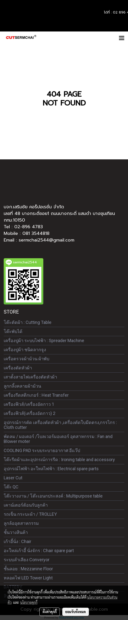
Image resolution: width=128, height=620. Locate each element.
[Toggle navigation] (121, 38)
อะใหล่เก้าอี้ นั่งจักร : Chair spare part (39, 550)
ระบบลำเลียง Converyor (26, 559)
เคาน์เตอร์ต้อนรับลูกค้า (26, 505)
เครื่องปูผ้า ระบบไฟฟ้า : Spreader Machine (44, 340)
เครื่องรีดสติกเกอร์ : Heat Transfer (36, 395)
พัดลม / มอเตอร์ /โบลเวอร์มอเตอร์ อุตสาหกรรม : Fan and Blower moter (58, 439)
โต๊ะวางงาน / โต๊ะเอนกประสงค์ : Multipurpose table (53, 496)
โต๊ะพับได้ (13, 331)
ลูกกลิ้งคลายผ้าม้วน (22, 386)
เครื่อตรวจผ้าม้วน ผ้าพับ (26, 358)
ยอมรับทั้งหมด (75, 611)
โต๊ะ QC (11, 486)
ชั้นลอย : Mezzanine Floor (28, 568)
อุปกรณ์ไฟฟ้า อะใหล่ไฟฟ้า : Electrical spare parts (51, 468)
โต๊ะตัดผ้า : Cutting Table (27, 322)
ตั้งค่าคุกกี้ (50, 611)
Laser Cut (13, 477)
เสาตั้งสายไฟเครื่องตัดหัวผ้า (30, 376)
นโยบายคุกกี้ (28, 602)
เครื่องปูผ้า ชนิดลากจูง (25, 349)
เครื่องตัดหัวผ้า (18, 367)
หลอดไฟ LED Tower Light (28, 577)
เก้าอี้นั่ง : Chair (17, 541)
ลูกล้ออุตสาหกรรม (21, 523)
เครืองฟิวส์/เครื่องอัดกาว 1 (29, 404)
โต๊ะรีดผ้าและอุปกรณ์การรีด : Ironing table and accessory (59, 459)
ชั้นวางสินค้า (16, 532)
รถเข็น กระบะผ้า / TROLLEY (30, 514)
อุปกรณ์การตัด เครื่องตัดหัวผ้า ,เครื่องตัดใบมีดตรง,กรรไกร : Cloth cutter (60, 425)
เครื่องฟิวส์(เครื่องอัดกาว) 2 (29, 413)
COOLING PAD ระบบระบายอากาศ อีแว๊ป (42, 450)
